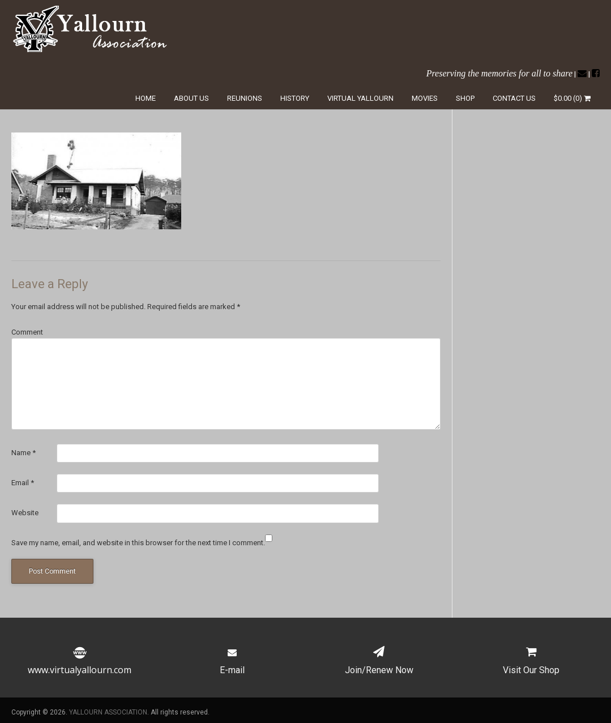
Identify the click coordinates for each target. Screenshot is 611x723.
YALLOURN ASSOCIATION (108, 712)
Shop (465, 98)
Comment (27, 332)
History (294, 98)
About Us (191, 98)
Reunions (244, 98)
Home (145, 98)
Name (23, 452)
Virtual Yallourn (360, 98)
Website (25, 512)
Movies (425, 98)
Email (22, 482)
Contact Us (514, 98)
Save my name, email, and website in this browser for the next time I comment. (138, 542)
